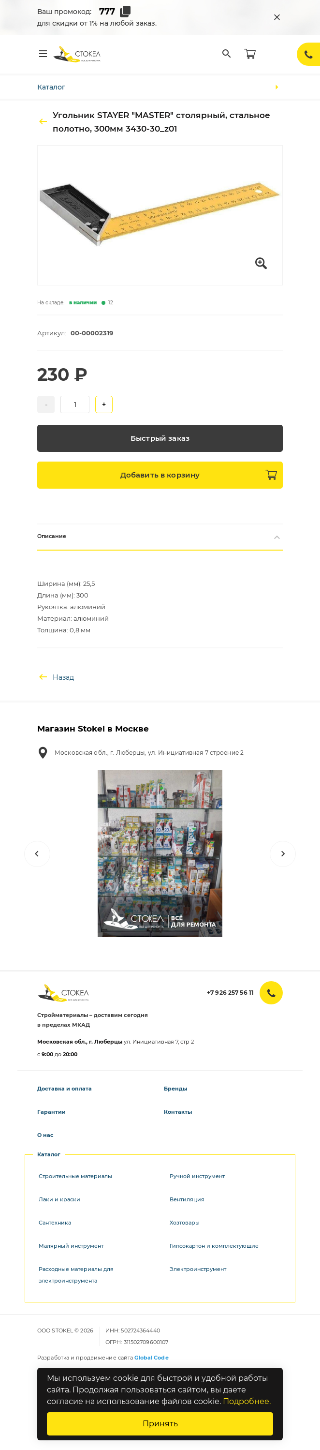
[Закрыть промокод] (277, 17)
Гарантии (51, 1111)
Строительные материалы (75, 1176)
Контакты (178, 1111)
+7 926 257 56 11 (230, 992)
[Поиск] (227, 54)
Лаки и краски (59, 1199)
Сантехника (55, 1222)
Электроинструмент (198, 1269)
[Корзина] (250, 54)
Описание (160, 537)
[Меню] (43, 54)
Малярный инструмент (71, 1245)
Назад (55, 677)
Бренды (175, 1088)
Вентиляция (187, 1199)
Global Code (151, 1357)
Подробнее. (247, 1401)
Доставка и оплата (64, 1088)
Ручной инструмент (197, 1176)
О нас (45, 1135)
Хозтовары (185, 1222)
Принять (160, 1423)
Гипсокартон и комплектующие (214, 1245)
